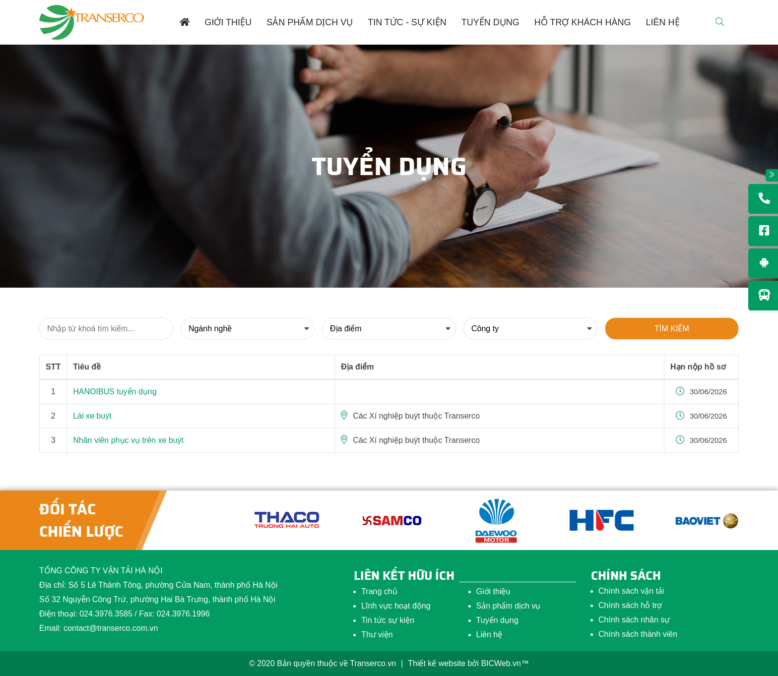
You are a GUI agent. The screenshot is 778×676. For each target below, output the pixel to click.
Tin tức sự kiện (387, 620)
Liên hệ (489, 634)
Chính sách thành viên (637, 634)
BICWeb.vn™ (505, 663)
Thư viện (377, 634)
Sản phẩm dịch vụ (508, 606)
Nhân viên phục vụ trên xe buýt (128, 440)
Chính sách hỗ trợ (630, 605)
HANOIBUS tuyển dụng (114, 391)
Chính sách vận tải (631, 591)
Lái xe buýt (92, 416)
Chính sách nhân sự (634, 619)
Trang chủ (379, 591)
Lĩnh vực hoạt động (395, 606)
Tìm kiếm (671, 328)
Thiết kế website (436, 663)
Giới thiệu (493, 591)
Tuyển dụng (497, 620)
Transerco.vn (373, 663)
